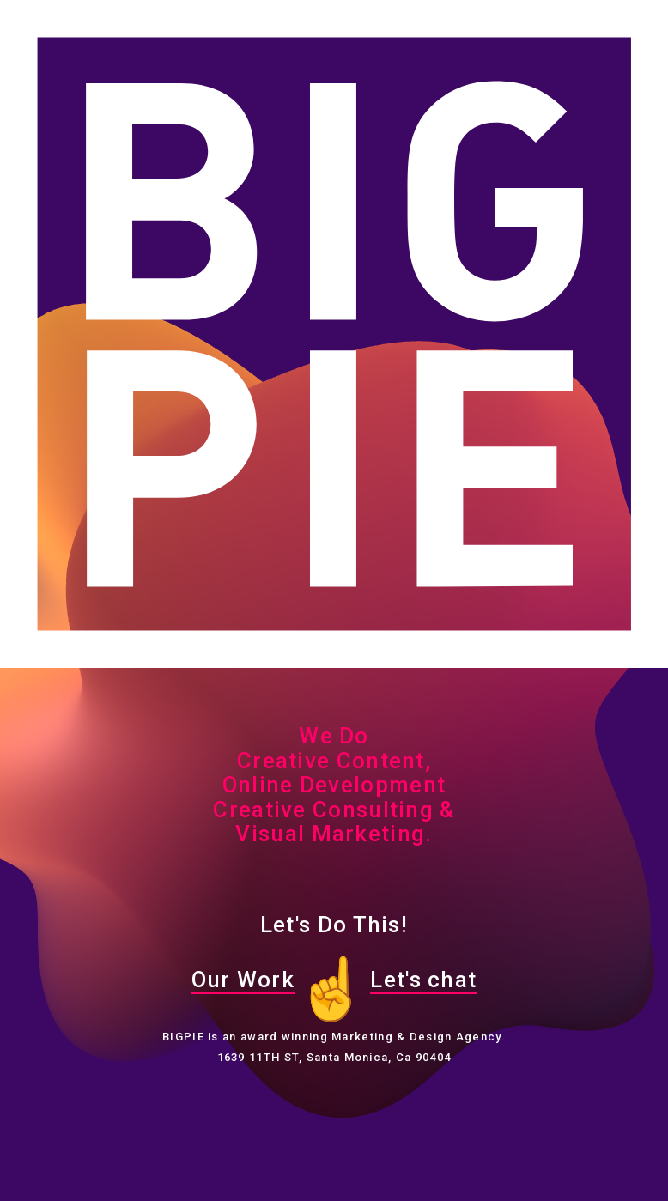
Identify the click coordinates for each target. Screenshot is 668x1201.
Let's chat (423, 979)
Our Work (243, 979)
